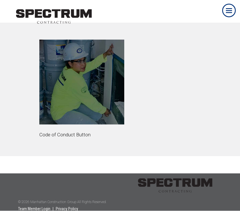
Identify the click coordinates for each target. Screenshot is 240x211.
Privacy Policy (67, 209)
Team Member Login (34, 209)
